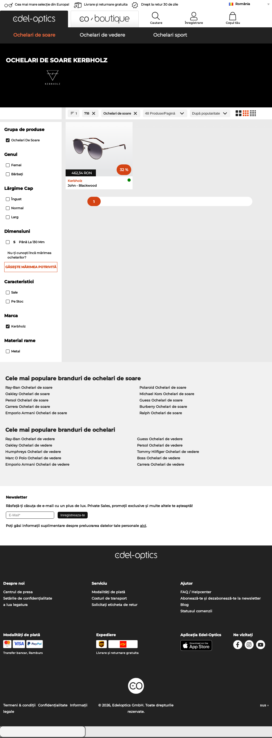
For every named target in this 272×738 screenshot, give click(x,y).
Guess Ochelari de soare (160, 401)
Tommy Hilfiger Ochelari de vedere (168, 452)
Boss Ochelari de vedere (158, 459)
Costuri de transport (109, 599)
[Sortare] (210, 114)
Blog (184, 606)
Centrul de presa (18, 593)
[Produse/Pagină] (165, 114)
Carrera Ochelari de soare (27, 407)
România (242, 4)
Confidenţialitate (52, 706)
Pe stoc (14, 302)
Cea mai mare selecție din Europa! (42, 4)
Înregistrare (194, 23)
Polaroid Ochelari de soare (162, 388)
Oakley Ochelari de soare (27, 394)
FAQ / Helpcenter (195, 593)
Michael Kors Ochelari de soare (166, 394)
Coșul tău (233, 23)
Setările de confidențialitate (27, 599)
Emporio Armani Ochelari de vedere (37, 465)
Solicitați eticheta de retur (114, 606)
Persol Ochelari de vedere (159, 446)
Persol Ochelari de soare (26, 401)
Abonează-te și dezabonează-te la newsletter (220, 599)
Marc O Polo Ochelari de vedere (33, 459)
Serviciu (99, 584)
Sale (12, 293)
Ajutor (186, 584)
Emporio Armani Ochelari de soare (36, 414)
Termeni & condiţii (19, 706)
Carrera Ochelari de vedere (160, 465)
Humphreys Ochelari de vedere (33, 452)
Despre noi (13, 584)
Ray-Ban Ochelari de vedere (30, 440)
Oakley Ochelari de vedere (28, 446)
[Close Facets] (31, 114)
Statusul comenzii (196, 612)
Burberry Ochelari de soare (163, 407)
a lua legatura (15, 606)
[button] (34, 19)
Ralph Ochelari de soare (160, 414)
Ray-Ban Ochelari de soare (28, 388)
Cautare (156, 23)
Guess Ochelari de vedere (159, 440)
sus (264, 706)
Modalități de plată (108, 593)
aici (143, 527)
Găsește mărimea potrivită (30, 268)
